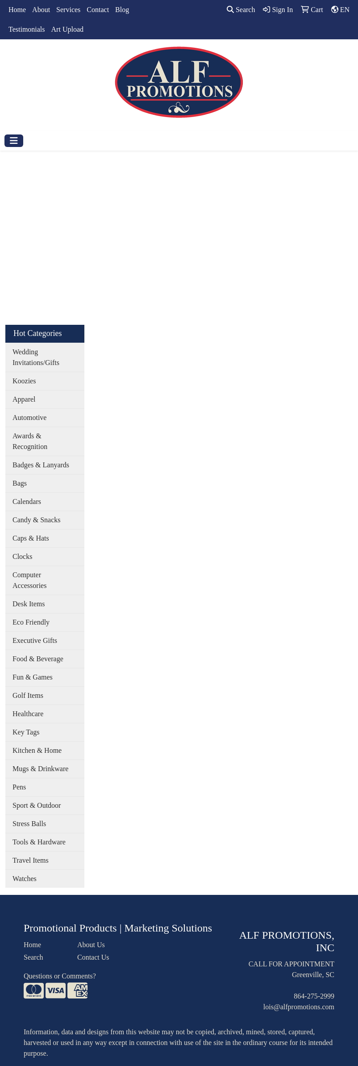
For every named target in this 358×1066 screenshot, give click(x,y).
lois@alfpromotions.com (298, 1007)
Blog (122, 9)
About (41, 9)
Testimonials (26, 29)
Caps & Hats (30, 538)
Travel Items (30, 860)
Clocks (22, 556)
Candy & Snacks (36, 520)
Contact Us (93, 957)
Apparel (24, 399)
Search (241, 9)
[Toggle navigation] (13, 140)
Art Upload (67, 29)
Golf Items (27, 695)
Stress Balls (29, 823)
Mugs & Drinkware (40, 768)
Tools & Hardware (39, 842)
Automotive (29, 417)
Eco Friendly (31, 622)
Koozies (24, 381)
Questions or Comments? (60, 976)
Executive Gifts (34, 640)
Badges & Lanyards (40, 465)
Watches (24, 878)
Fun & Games (32, 677)
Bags (19, 483)
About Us (91, 944)
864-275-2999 (314, 996)
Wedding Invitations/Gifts (35, 357)
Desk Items (28, 604)
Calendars (26, 501)
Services (68, 9)
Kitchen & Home (37, 750)
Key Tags (25, 732)
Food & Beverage (37, 659)
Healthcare (27, 714)
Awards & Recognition (29, 441)
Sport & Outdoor (36, 805)
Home (17, 9)
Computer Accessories (29, 580)
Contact (98, 9)
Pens (19, 787)
